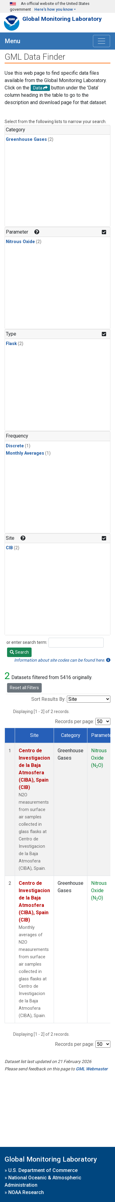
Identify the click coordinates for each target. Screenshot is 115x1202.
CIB (9, 547)
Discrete (15, 446)
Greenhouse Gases (26, 139)
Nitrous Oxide (20, 241)
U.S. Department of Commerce (43, 1170)
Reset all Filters (24, 687)
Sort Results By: (48, 699)
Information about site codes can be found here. (62, 660)
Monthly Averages (25, 453)
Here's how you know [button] (53, 9)
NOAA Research (26, 1192)
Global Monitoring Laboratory (62, 18)
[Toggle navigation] (101, 41)
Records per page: (74, 721)
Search (19, 652)
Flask (11, 343)
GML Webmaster (92, 1068)
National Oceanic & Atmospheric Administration (43, 1181)
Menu (12, 41)
